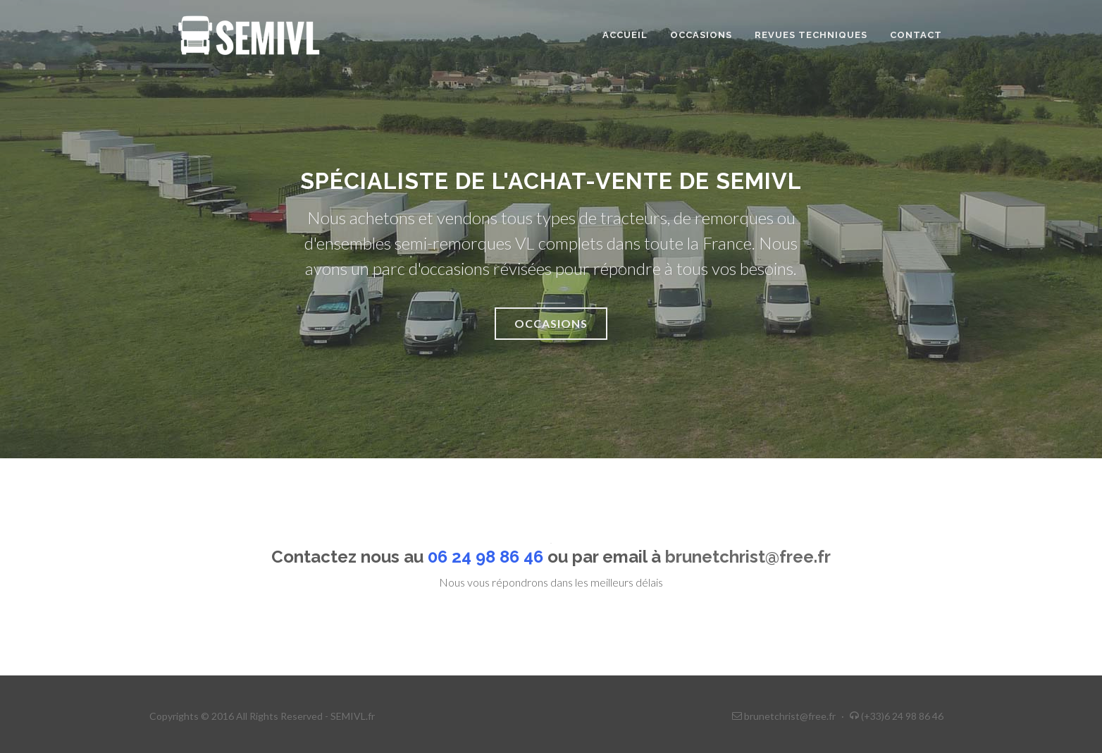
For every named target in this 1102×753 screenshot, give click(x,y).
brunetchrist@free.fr (748, 556)
